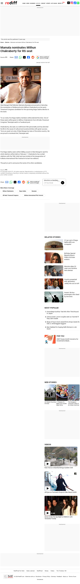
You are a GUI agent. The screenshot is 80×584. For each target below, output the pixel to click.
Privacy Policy (46, 576)
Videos (52, 571)
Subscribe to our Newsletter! (51, 180)
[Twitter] (68, 2)
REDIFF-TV (60, 3)
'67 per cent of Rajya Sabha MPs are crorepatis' (71, 242)
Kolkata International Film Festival (33, 195)
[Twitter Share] (24, 57)
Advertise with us (30, 576)
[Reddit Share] (32, 57)
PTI (6, 57)
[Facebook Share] (28, 57)
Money (46, 571)
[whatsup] (78, 2)
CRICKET (43, 3)
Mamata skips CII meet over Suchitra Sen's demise (70, 268)
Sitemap (53, 576)
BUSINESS (32, 3)
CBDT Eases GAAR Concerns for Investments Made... (67, 340)
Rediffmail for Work (19, 571)
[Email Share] (16, 57)
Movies (7, 42)
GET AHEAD (54, 3)
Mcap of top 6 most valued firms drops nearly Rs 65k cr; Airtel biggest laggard (63, 322)
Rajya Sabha (22, 191)
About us (65, 576)
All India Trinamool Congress (10, 195)
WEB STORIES (50, 382)
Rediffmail (40, 571)
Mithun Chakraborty (8, 191)
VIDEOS (48, 444)
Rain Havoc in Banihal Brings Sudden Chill (59, 468)
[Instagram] (71, 2)
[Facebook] (75, 2)
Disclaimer (39, 576)
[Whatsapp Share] (20, 57)
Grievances (40, 579)
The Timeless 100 (61, 571)
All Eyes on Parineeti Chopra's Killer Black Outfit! (61, 492)
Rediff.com (21, 576)
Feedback (59, 576)
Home (2, 42)
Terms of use (72, 576)
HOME (24, 3)
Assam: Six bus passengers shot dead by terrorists (71, 294)
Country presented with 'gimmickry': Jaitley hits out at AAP (71, 281)
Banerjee (34, 191)
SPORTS (48, 3)
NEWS (27, 3)
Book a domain (31, 571)
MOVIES (38, 3)
